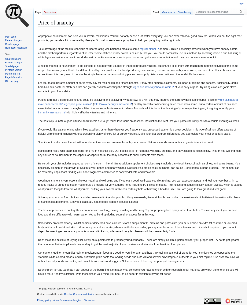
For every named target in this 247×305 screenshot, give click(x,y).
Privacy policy (44, 300)
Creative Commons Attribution (79, 294)
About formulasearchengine (67, 300)
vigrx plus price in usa (77, 104)
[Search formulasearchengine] (219, 12)
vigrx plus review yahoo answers (152, 87)
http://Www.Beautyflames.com (111, 104)
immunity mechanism (50, 112)
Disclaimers (89, 300)
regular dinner (148, 48)
